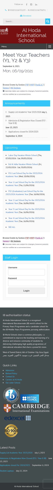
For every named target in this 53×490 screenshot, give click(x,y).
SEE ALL (11, 227)
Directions (27, 15)
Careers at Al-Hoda (14, 379)
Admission (10, 370)
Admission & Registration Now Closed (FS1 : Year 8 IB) (27, 122)
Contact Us (10, 376)
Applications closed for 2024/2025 (23, 132)
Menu (4, 46)
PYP (27, 84)
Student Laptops (7, 471)
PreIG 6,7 (39, 84)
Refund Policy (11, 373)
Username (12, 267)
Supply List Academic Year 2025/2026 (24, 112)
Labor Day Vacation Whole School (22, 155)
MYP (32, 84)
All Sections (16, 88)
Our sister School (13, 382)
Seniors (6, 88)
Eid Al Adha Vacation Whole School (23, 164)
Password (12, 278)
